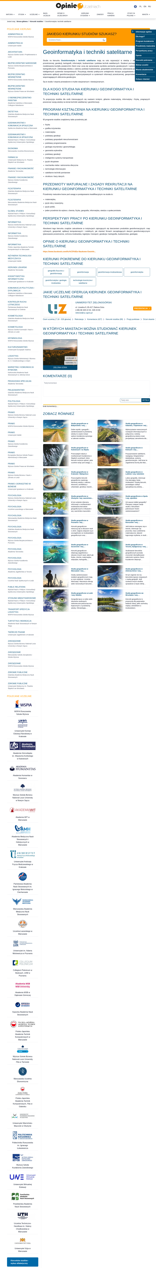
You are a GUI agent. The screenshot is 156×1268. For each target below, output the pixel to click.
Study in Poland (131, 14)
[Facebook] (135, 6)
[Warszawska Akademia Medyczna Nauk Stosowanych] (22, 907)
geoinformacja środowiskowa (110, 272)
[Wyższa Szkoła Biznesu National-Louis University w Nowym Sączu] (22, 793)
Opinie (139, 55)
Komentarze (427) (96, 319)
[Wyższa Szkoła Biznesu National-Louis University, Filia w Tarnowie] (22, 1054)
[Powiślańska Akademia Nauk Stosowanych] (22, 1200)
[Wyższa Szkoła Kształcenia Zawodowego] (22, 1161)
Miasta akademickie (144, 70)
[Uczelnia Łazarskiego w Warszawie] (22, 927)
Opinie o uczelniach (62, 14)
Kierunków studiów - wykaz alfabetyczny (20, 1262)
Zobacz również (143, 79)
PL (141, 6)
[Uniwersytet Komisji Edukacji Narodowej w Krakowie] (22, 729)
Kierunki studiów (84, 14)
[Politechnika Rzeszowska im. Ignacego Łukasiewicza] (22, 1140)
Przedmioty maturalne (145, 46)
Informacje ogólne (144, 32)
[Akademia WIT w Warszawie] (22, 813)
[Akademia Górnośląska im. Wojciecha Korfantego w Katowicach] (22, 751)
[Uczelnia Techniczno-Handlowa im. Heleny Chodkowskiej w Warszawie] (22, 1222)
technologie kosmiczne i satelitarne (83, 281)
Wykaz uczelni (142, 65)
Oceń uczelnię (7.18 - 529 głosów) (58, 319)
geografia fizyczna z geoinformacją (56, 272)
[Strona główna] (78, 6)
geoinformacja (83, 272)
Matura (9, 14)
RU (149, 6)
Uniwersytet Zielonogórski (93, 302)
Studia (21, 14)
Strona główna (22, 21)
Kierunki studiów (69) (116, 319)
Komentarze (141, 74)
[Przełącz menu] (133, 31)
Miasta (145, 14)
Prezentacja (142, 308)
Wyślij (145, 400)
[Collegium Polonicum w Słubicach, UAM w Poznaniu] (22, 968)
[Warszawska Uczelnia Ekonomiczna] (22, 1075)
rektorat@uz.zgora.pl (84, 313)
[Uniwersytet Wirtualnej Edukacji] (22, 1181)
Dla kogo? (140, 36)
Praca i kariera (110, 14)
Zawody (100, 14)
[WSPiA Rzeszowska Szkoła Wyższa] (22, 708)
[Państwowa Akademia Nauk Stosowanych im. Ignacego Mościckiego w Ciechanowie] (22, 883)
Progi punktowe (134, 319)
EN (145, 6)
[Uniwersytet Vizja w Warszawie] (22, 1245)
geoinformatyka (137, 272)
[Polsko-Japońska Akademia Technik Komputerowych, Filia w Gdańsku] (22, 1097)
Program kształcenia (145, 41)
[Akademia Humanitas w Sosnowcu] (22, 772)
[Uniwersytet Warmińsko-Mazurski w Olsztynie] (22, 1120)
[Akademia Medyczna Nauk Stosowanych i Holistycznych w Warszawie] (22, 835)
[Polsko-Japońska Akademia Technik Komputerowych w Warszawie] (22, 1030)
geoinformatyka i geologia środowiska (55, 281)
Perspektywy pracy (144, 51)
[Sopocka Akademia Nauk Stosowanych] (22, 1008)
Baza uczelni (46, 14)
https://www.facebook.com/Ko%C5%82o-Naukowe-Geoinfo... (69, 252)
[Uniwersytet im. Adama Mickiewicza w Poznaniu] (22, 947)
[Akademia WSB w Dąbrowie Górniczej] (22, 989)
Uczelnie (34, 14)
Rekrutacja (80, 319)
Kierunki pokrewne (144, 60)
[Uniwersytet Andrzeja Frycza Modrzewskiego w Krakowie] (22, 859)
